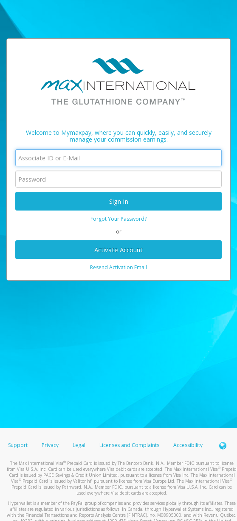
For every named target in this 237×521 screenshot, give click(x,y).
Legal (79, 445)
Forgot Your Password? (118, 218)
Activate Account (118, 249)
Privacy (50, 445)
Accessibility (188, 445)
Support (18, 445)
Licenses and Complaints (130, 445)
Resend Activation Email (118, 267)
